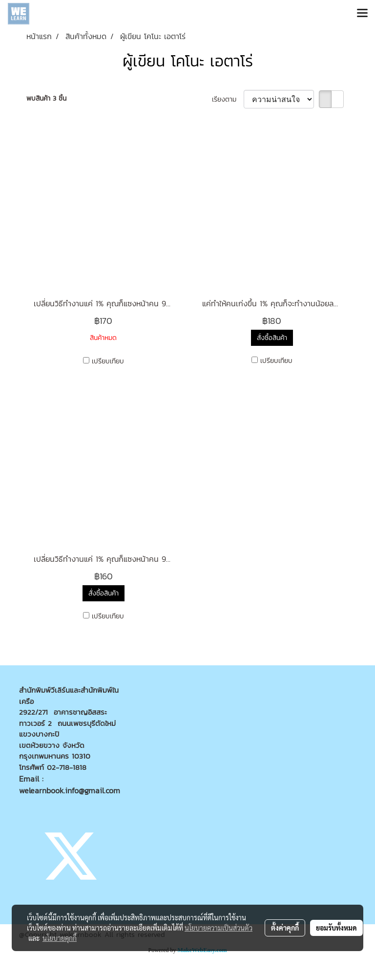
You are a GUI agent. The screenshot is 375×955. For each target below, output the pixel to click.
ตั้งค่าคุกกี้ (285, 927)
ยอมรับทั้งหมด (336, 927)
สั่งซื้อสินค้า (272, 338)
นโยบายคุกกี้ (59, 938)
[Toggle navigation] (362, 13)
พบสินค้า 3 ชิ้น (46, 98)
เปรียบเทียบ (108, 361)
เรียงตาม (228, 99)
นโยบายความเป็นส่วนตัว (218, 927)
